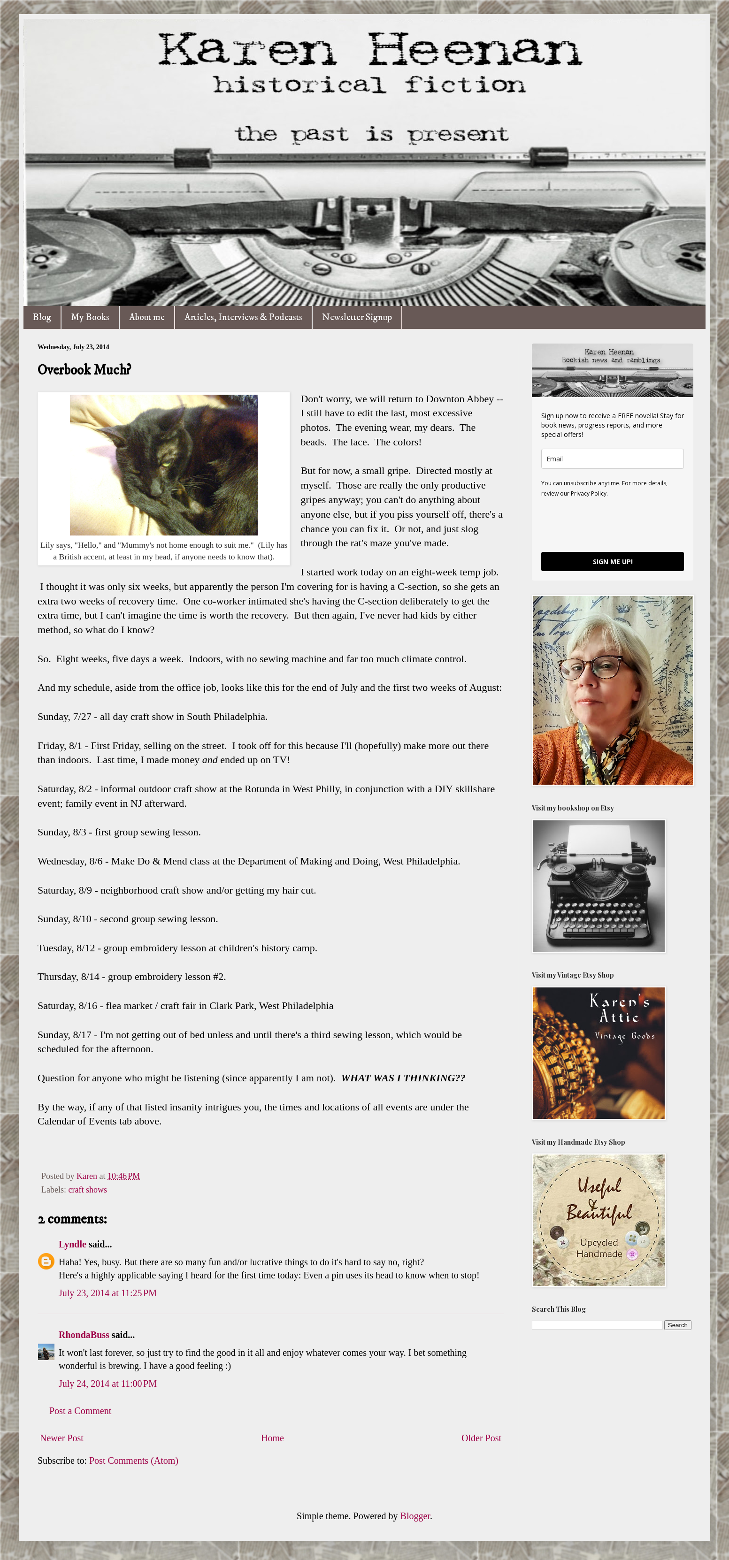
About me (147, 317)
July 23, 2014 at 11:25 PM (108, 1293)
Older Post (481, 1438)
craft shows (87, 1189)
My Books (90, 317)
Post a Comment (80, 1411)
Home (272, 1438)
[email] (612, 459)
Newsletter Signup (357, 317)
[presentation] (612, 524)
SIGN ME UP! (613, 561)
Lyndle (72, 1244)
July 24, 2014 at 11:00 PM (108, 1383)
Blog (42, 317)
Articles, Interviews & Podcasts (243, 317)
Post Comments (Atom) (133, 1460)
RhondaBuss (84, 1335)
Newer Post (62, 1438)
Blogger (415, 1516)
